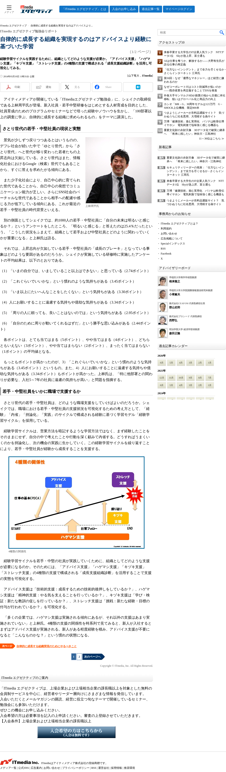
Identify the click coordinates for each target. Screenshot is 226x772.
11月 (171, 377)
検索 (222, 32)
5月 (171, 362)
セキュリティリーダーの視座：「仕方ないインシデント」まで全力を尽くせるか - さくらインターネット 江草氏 (195, 171)
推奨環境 (129, 767)
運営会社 (103, 767)
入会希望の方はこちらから (76, 732)
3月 (190, 362)
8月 (200, 377)
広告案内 (36, 767)
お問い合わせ (169, 233)
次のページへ (92, 656)
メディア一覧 (8, 767)
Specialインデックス (173, 243)
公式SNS (23, 767)
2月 (200, 362)
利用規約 (166, 228)
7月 (209, 377)
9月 (190, 377)
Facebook (166, 253)
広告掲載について (172, 238)
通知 (48, 87)
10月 (181, 377)
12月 (162, 377)
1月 (209, 362)
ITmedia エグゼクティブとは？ (179, 223)
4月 (181, 362)
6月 (161, 362)
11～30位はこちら (210, 138)
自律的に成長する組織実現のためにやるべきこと (46, 646)
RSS (163, 248)
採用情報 (116, 767)
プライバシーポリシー (75, 767)
